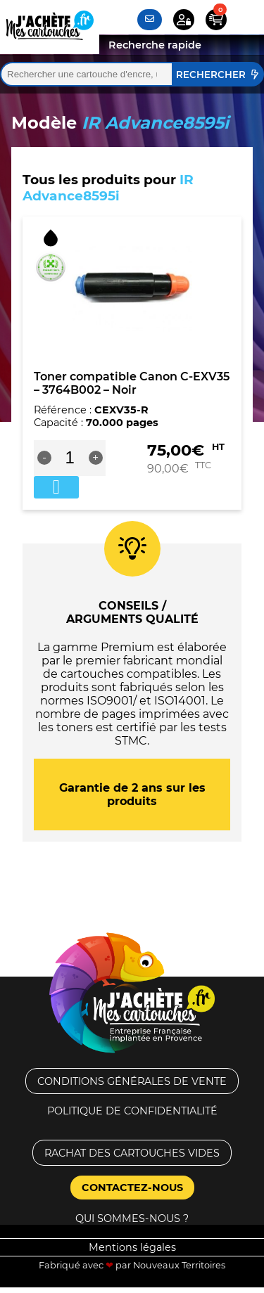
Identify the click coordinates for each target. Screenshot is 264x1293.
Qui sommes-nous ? (132, 1218)
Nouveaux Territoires (179, 1265)
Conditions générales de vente (132, 1081)
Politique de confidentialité (132, 1111)
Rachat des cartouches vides (132, 1153)
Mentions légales (132, 1247)
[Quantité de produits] (70, 457)
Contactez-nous (132, 1187)
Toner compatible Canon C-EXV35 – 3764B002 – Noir (132, 383)
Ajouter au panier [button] (56, 487)
